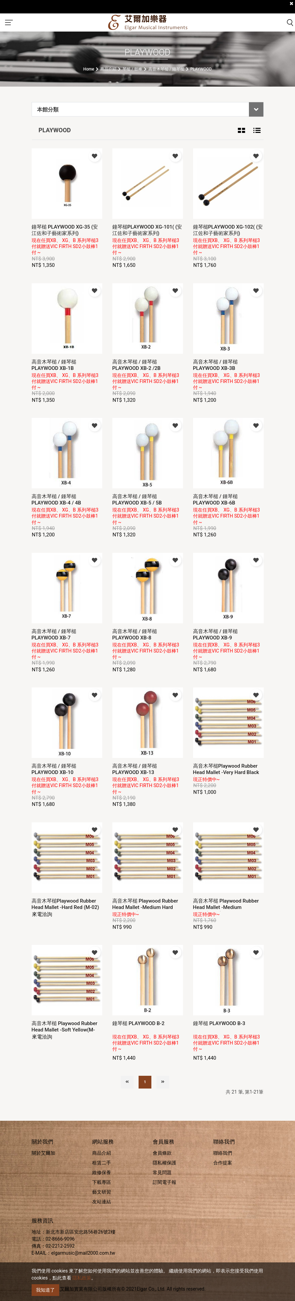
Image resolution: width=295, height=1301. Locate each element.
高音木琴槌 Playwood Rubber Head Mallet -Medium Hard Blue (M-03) (145, 907)
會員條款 (162, 1153)
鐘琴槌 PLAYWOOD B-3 (219, 1023)
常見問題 (162, 1172)
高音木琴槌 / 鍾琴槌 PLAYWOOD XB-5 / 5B (137, 499)
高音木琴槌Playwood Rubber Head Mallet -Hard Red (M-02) (65, 904)
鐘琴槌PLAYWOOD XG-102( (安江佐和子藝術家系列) (228, 230)
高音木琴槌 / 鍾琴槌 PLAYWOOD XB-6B (215, 499)
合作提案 (222, 1162)
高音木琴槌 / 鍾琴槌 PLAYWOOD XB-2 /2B (136, 365)
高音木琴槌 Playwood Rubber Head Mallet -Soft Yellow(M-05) (65, 1029)
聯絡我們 (222, 1153)
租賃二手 (101, 1162)
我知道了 (45, 1290)
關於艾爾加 (43, 1153)
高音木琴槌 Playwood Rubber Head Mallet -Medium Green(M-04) (226, 907)
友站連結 (101, 1201)
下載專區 (101, 1182)
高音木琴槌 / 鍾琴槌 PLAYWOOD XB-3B (215, 365)
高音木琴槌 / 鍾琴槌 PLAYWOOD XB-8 (134, 634)
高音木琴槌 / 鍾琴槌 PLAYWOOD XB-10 (54, 769)
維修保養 (101, 1172)
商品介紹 (101, 1153)
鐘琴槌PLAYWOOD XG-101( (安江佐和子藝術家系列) (147, 230)
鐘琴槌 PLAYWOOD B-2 (138, 1023)
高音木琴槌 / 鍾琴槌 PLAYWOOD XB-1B (54, 365)
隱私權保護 (164, 1162)
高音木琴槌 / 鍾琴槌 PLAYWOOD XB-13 (134, 769)
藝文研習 (101, 1192)
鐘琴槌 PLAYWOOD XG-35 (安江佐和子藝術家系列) (65, 230)
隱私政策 (81, 1278)
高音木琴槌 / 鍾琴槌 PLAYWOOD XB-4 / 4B (56, 499)
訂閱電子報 (164, 1182)
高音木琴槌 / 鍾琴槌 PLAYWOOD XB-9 (215, 634)
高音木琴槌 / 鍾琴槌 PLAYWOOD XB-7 (54, 634)
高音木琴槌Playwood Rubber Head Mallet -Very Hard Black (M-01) (226, 772)
